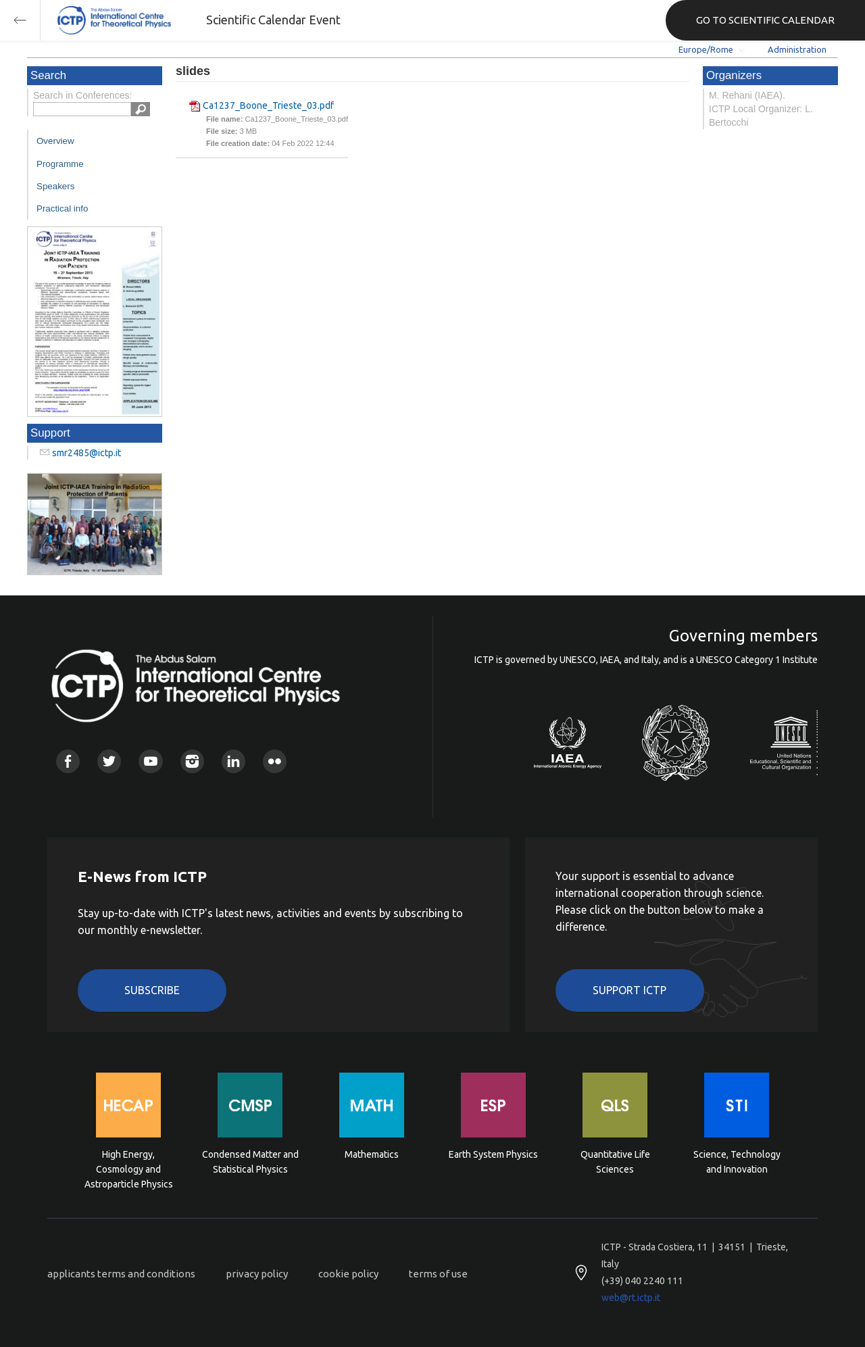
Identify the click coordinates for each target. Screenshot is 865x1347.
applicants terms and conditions (121, 1273)
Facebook (68, 761)
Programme (60, 164)
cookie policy (348, 1273)
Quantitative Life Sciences (615, 1162)
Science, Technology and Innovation (737, 1162)
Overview (55, 141)
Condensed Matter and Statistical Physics (250, 1162)
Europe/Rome (705, 49)
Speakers (55, 186)
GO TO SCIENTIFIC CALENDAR (765, 20)
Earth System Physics (493, 1154)
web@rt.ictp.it (630, 1297)
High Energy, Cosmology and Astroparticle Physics (128, 1168)
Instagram (192, 761)
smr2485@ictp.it (86, 452)
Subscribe (152, 990)
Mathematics (372, 1154)
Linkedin (233, 761)
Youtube (150, 761)
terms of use (438, 1273)
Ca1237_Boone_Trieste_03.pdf (268, 105)
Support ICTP (629, 990)
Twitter (109, 761)
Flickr (275, 761)
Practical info (62, 208)
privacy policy (257, 1273)
